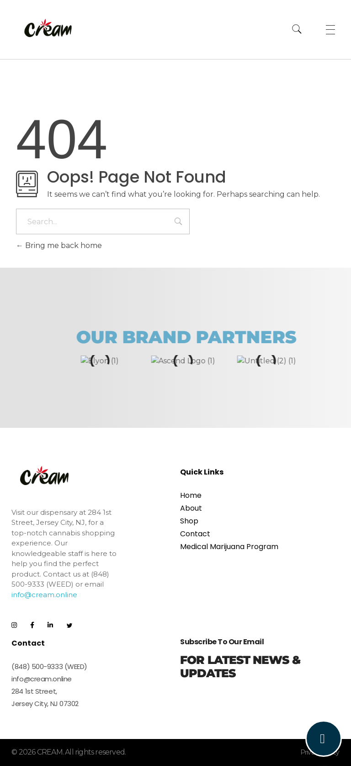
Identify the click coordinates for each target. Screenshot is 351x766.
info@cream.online (44, 594)
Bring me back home (59, 245)
